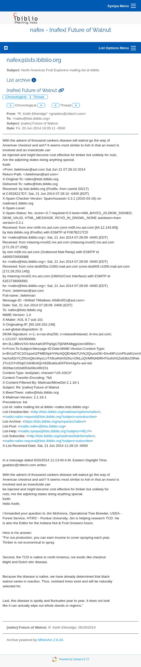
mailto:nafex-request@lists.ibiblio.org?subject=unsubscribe (50, 417)
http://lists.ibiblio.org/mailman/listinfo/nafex (61, 436)
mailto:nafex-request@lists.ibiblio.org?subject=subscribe (48, 441)
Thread (39, 97)
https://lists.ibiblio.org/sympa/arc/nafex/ (54, 421)
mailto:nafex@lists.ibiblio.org (42, 426)
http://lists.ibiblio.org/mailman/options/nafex (65, 412)
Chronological (16, 97)
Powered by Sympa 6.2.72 (74, 659)
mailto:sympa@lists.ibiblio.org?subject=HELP (55, 431)
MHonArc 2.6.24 (50, 640)
